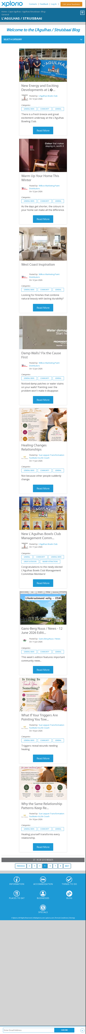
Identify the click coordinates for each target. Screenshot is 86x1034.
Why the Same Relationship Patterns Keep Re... (41, 806)
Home (4, 11)
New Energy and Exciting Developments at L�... (39, 87)
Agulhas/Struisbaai (31, 11)
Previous (21, 866)
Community (44, 109)
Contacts (33, 4)
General (5, 14)
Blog (43, 11)
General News (29, 109)
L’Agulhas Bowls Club (48, 96)
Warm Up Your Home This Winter (40, 178)
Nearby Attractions (50, 562)
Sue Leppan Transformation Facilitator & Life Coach (46, 456)
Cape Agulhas (14, 11)
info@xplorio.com (39, 918)
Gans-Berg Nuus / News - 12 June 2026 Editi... (41, 630)
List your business (71, 4)
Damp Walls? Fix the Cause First (41, 355)
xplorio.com (50, 918)
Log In (54, 4)
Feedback (44, 4)
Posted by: (33, 96)
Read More (43, 130)
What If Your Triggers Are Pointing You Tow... (39, 717)
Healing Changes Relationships (34, 447)
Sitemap (72, 918)
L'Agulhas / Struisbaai (21, 18)
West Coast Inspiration (38, 264)
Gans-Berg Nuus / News (49, 638)
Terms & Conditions (61, 918)
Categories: (25, 105)
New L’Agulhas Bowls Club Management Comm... (41, 536)
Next (67, 866)
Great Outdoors (30, 562)
